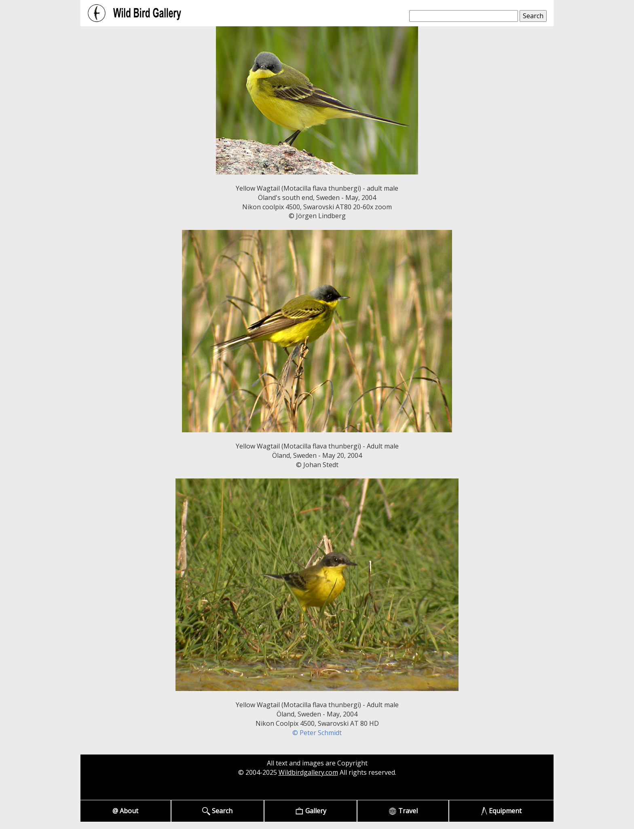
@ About (125, 810)
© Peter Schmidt (317, 732)
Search (217, 811)
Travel (403, 811)
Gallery (311, 811)
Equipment (501, 811)
